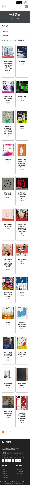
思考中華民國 (8, 159)
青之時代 (22, 293)
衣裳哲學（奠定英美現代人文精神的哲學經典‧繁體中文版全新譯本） (22, 163)
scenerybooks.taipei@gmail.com (15, 455)
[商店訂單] (22, 40)
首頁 (12, 18)
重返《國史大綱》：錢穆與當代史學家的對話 (22, 324)
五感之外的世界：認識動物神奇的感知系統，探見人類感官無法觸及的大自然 (8, 130)
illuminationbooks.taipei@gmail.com (16, 452)
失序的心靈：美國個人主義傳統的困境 (8, 98)
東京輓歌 (8, 322)
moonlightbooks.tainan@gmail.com (15, 457)
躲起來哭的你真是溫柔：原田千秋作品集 (8, 294)
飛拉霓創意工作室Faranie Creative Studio (15, 483)
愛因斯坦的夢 (22, 61)
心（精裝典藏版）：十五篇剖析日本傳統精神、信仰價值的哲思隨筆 (22, 417)
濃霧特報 (22, 126)
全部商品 (5, 31)
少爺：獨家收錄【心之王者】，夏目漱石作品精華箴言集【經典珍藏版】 (8, 263)
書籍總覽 (5, 35)
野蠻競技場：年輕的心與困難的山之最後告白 (8, 413)
